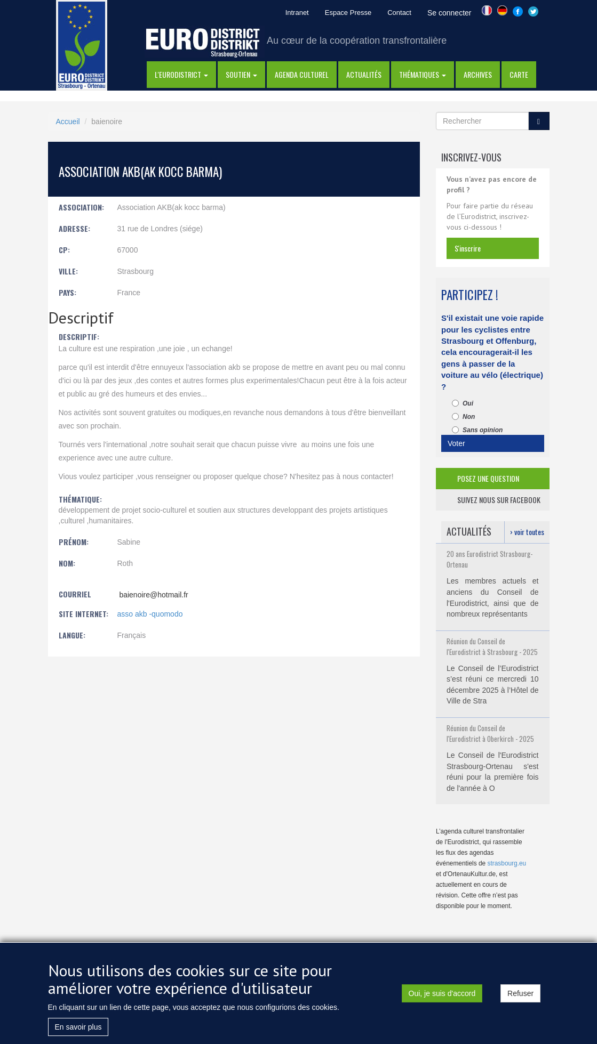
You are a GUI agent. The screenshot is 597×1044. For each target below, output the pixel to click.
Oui (462, 403)
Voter (456, 443)
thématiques (422, 74)
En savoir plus (78, 1031)
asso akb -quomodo (150, 614)
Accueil (68, 121)
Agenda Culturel (302, 74)
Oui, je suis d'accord (442, 997)
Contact (399, 13)
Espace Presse (348, 13)
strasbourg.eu (507, 863)
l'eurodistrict (181, 74)
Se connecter (449, 13)
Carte (519, 74)
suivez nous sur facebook (498, 499)
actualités (363, 74)
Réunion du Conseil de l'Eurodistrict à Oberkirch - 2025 (490, 733)
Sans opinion (477, 430)
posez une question (488, 478)
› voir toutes (527, 531)
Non (463, 416)
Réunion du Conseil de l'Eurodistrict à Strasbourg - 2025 (492, 646)
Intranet (297, 13)
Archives (478, 74)
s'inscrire (468, 248)
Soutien (241, 74)
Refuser (520, 997)
